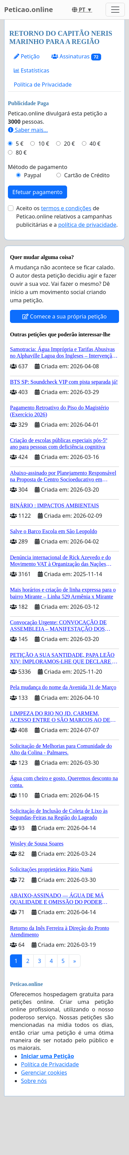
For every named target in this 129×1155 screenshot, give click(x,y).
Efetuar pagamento (37, 192)
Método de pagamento (37, 167)
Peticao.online (28, 9)
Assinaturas (76, 56)
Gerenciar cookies (44, 1072)
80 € (21, 152)
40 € (94, 143)
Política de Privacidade (43, 84)
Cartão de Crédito (86, 175)
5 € (19, 143)
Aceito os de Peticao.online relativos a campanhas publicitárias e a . (67, 216)
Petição (27, 56)
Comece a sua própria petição (64, 316)
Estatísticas (31, 70)
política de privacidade (87, 224)
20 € (69, 143)
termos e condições (66, 208)
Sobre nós (34, 1081)
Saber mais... (28, 130)
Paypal (32, 175)
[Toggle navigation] (115, 9)
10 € (43, 143)
